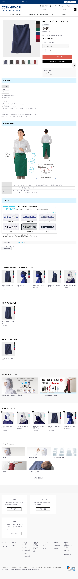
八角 (34, 550)
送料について (67, 544)
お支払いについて (68, 545)
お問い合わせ (67, 554)
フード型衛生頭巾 (30, 14)
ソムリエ (52, 74)
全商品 (12, 14)
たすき (44, 545)
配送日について (68, 547)
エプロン (53, 14)
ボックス (45, 544)
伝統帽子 (56, 548)
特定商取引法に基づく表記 (39, 567)
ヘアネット (19, 14)
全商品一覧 (4, 546)
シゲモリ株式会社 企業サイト (55, 567)
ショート (45, 548)
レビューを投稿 (6, 248)
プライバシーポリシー (15, 567)
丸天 (34, 551)
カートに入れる (57, 57)
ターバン (14, 545)
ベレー (34, 548)
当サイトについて (27, 567)
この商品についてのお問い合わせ (57, 61)
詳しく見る (14, 509)
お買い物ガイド (68, 542)
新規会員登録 (67, 550)
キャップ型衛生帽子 (42, 14)
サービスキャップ (63, 14)
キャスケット (36, 547)
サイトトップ (5, 542)
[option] (21, 38)
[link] (71, 568)
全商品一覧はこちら (39, 478)
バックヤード (36, 545)
